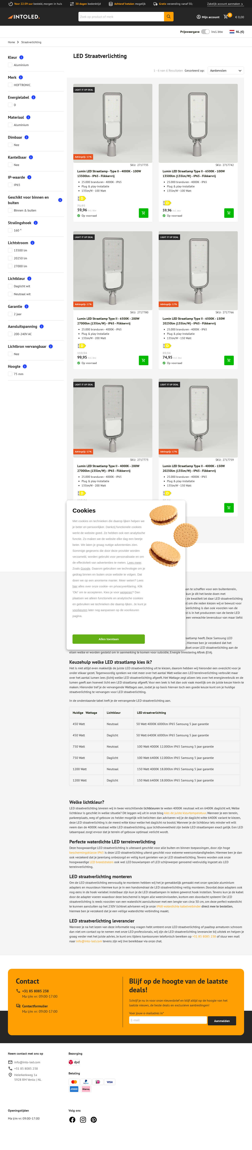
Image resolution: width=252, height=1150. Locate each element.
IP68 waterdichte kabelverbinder (179, 906)
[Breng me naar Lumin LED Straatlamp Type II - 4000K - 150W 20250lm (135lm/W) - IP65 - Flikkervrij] (198, 418)
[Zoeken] (169, 16)
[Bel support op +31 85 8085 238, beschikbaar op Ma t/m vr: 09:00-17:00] (36, 994)
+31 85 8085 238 (204, 936)
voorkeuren (80, 610)
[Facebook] (72, 1119)
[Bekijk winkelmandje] (233, 16)
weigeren (126, 592)
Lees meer (134, 562)
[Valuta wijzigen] (237, 31)
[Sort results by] (226, 70)
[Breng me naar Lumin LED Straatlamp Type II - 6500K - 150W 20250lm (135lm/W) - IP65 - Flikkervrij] (198, 270)
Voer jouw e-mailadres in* (146, 1013)
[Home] (24, 16)
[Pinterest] (93, 1119)
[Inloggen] (208, 16)
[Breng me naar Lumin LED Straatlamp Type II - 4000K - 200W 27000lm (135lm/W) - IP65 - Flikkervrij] (112, 418)
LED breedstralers (102, 862)
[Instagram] (83, 1119)
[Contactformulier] (36, 1009)
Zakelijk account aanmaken (225, 4)
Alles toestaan (109, 639)
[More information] (21, 57)
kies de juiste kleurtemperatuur (185, 813)
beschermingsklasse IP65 (86, 852)
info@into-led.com (89, 941)
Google (85, 568)
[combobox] (126, 16)
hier (75, 586)
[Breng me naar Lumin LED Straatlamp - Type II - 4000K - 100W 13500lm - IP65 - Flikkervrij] (112, 123)
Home (11, 42)
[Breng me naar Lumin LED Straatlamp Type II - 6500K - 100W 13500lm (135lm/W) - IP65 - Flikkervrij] (198, 123)
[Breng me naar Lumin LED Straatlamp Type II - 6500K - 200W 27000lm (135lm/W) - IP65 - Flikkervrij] (112, 270)
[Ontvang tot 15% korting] (222, 1020)
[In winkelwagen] (143, 213)
